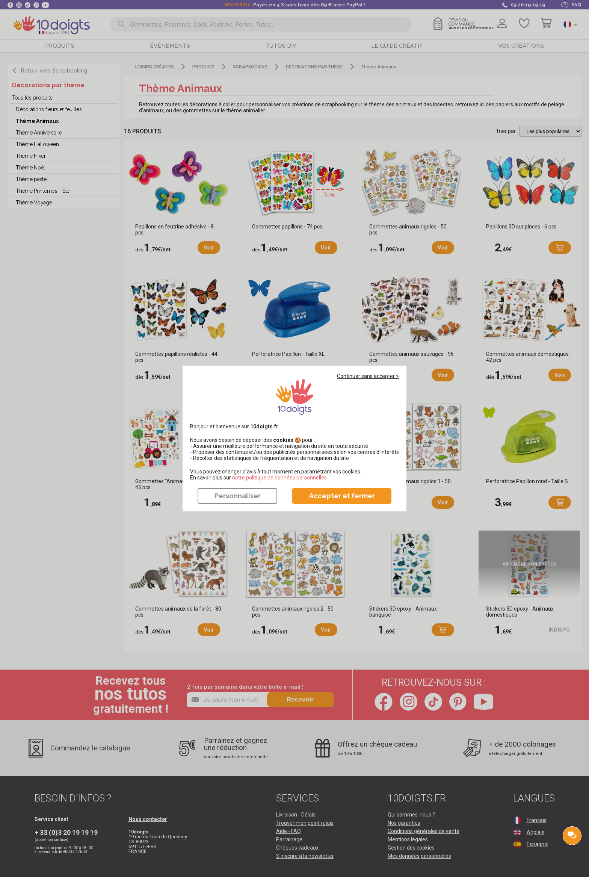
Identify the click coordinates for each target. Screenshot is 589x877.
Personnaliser (237, 496)
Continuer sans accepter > (368, 376)
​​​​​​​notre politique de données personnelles (279, 478)
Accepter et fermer (342, 496)
